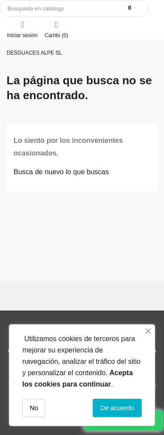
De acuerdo (117, 407)
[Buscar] (74, 8)
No (34, 407)
